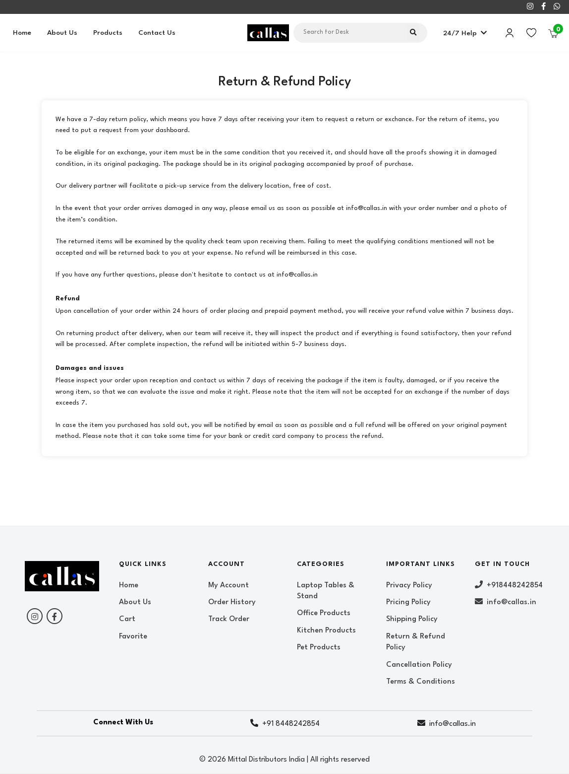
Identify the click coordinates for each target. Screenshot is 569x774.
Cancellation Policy (419, 665)
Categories (320, 564)
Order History (232, 602)
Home (128, 585)
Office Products (323, 613)
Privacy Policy (409, 585)
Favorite (133, 636)
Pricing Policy (408, 602)
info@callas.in (505, 601)
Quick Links (143, 564)
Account (226, 564)
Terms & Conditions (420, 682)
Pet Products (319, 647)
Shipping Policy (412, 619)
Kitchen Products (326, 630)
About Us (135, 602)
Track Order (228, 619)
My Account (228, 585)
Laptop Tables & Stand (325, 591)
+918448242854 (509, 584)
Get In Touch (502, 564)
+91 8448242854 (285, 723)
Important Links (420, 564)
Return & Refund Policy (415, 642)
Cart (127, 619)
